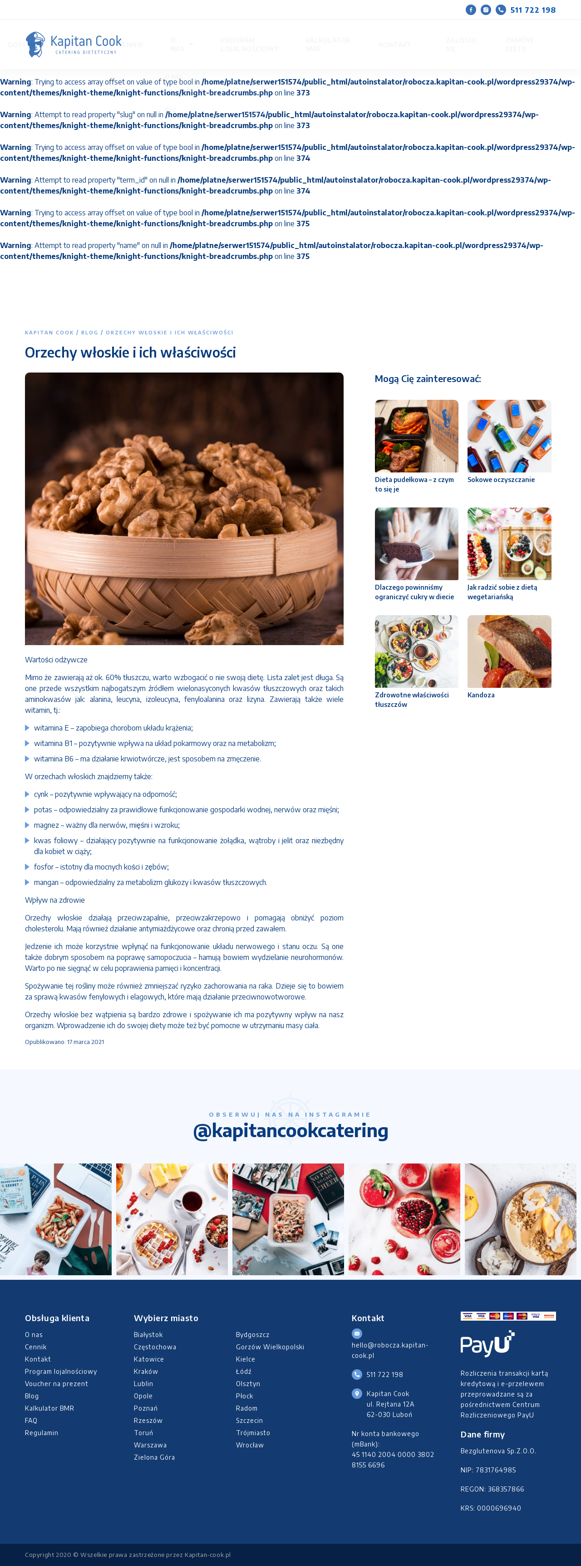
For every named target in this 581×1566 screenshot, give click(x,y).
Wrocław (250, 1445)
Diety (182, 35)
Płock (244, 1396)
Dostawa (150, 35)
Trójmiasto (253, 1433)
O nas (238, 35)
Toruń (143, 1433)
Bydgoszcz (253, 1334)
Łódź (243, 1371)
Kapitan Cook (49, 332)
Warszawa (150, 1445)
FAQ (31, 1420)
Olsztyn (248, 1383)
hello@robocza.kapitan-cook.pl (390, 1350)
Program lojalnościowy (304, 35)
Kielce (246, 1359)
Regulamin (42, 1433)
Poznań (146, 1408)
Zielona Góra (154, 1457)
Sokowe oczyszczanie (501, 479)
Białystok (148, 1334)
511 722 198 (526, 10)
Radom (247, 1408)
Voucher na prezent (57, 1383)
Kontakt (426, 35)
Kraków (146, 1371)
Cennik (210, 35)
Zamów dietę (505, 35)
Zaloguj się (453, 35)
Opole (143, 1396)
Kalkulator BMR (378, 35)
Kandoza (481, 695)
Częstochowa (155, 1347)
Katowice (149, 1359)
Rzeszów (148, 1420)
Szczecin (249, 1420)
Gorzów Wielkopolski (270, 1347)
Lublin (143, 1383)
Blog (89, 332)
